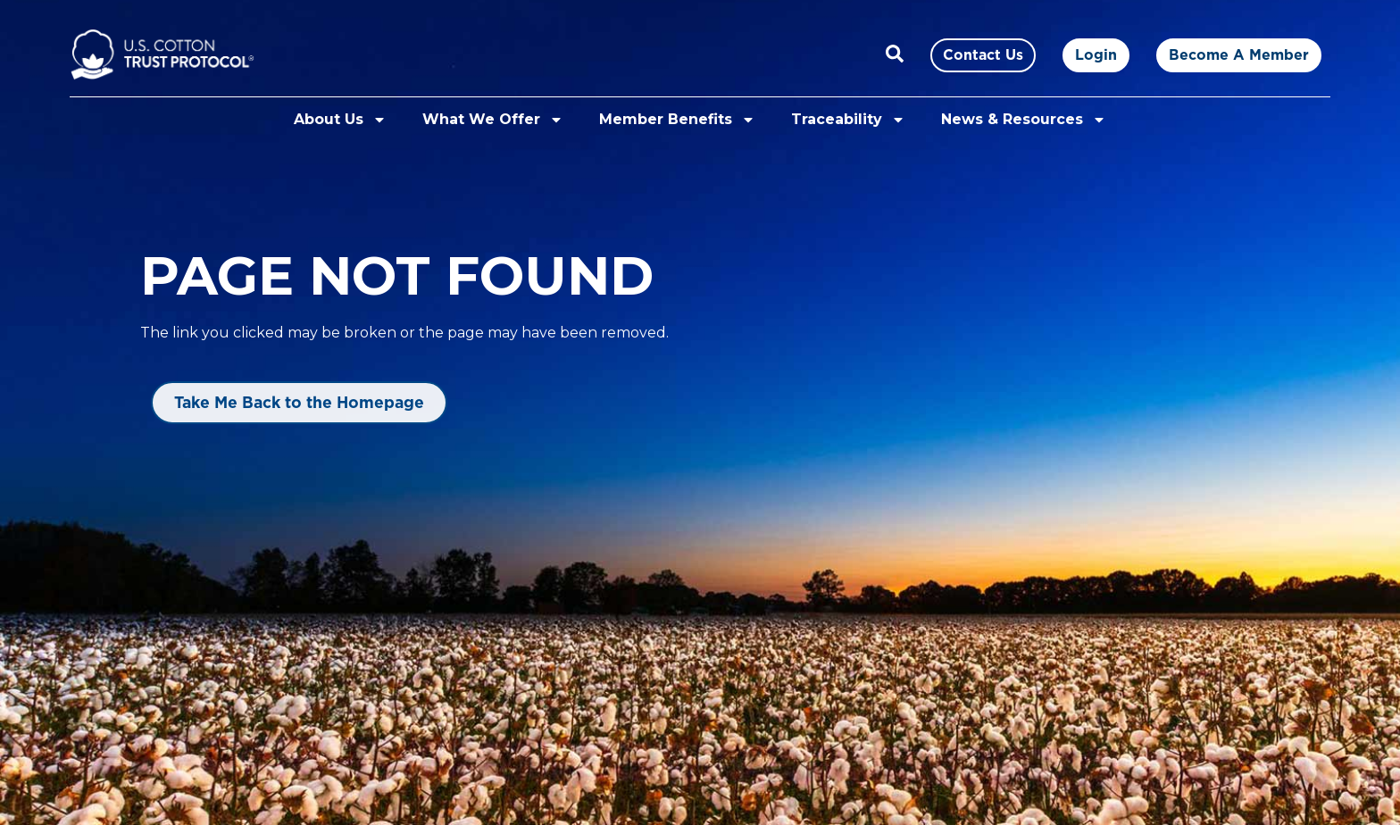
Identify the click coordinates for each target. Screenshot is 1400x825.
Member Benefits (677, 120)
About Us (340, 120)
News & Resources (1023, 120)
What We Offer (492, 120)
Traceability (848, 120)
